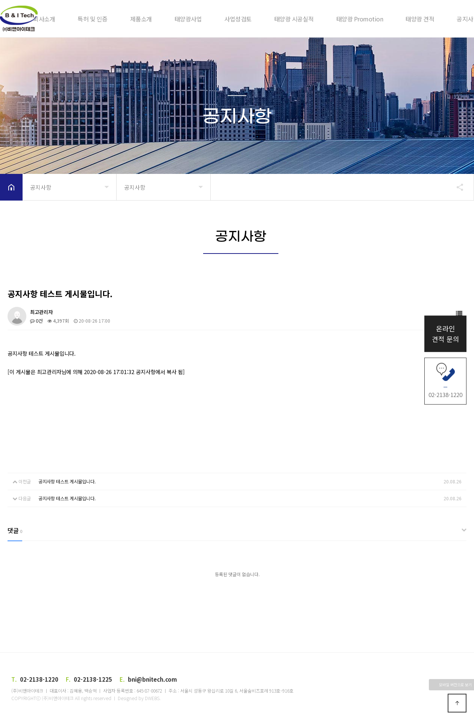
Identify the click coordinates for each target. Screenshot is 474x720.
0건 (36, 320)
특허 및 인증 (92, 18)
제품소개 (141, 18)
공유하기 (456, 187)
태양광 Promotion (359, 18)
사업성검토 (238, 18)
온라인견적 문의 (445, 333)
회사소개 (44, 18)
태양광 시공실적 (294, 18)
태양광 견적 (420, 18)
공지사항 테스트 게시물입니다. (67, 481)
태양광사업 (188, 18)
